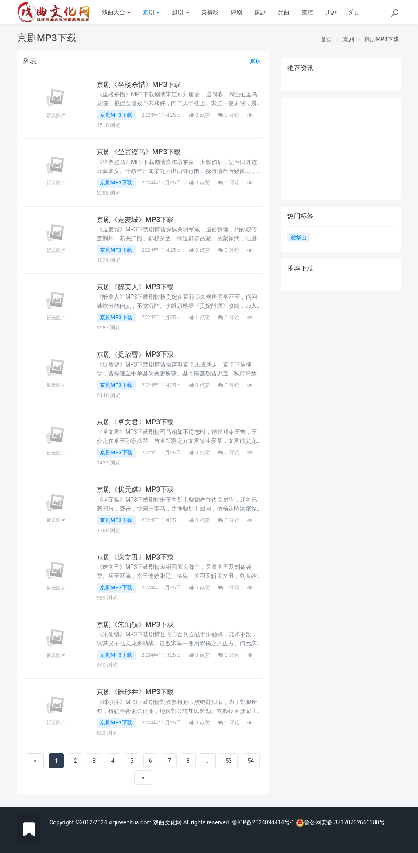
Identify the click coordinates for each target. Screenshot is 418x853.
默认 (255, 61)
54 (250, 760)
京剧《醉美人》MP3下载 (137, 287)
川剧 (331, 12)
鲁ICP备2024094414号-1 (264, 822)
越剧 (180, 12)
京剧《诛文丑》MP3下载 (137, 557)
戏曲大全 (116, 12)
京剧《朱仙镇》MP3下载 (137, 624)
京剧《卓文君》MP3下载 (137, 422)
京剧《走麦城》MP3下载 (137, 219)
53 (228, 760)
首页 (326, 39)
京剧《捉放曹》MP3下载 (137, 354)
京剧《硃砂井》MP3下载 (137, 692)
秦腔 (307, 12)
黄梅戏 (209, 12)
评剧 (236, 12)
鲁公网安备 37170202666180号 (340, 822)
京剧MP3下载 (381, 39)
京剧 (151, 12)
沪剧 (354, 12)
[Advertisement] (341, 149)
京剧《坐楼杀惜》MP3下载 (141, 84)
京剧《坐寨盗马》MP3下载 (141, 152)
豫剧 (260, 12)
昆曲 (283, 12)
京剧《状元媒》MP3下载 (137, 489)
